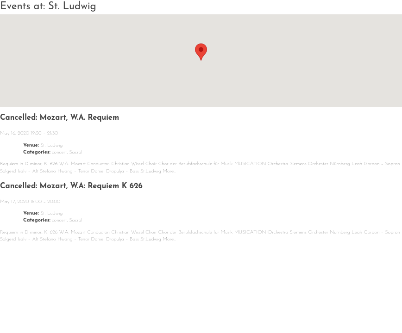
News (39, 304)
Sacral (75, 152)
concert (59, 152)
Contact (323, 304)
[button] (201, 52)
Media (270, 304)
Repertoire (209, 304)
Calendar (93, 304)
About (150, 304)
